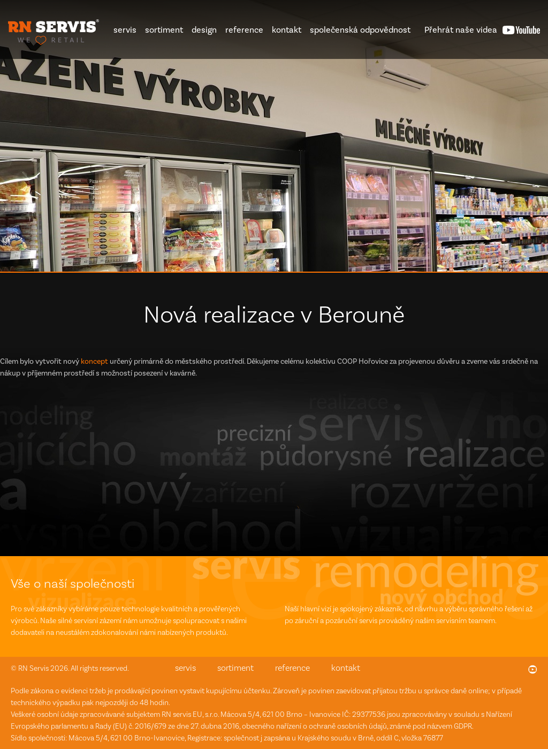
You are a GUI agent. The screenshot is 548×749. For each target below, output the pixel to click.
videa (460, 30)
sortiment (164, 30)
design (204, 30)
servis (124, 30)
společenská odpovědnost (360, 30)
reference (244, 30)
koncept (94, 361)
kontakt (286, 30)
